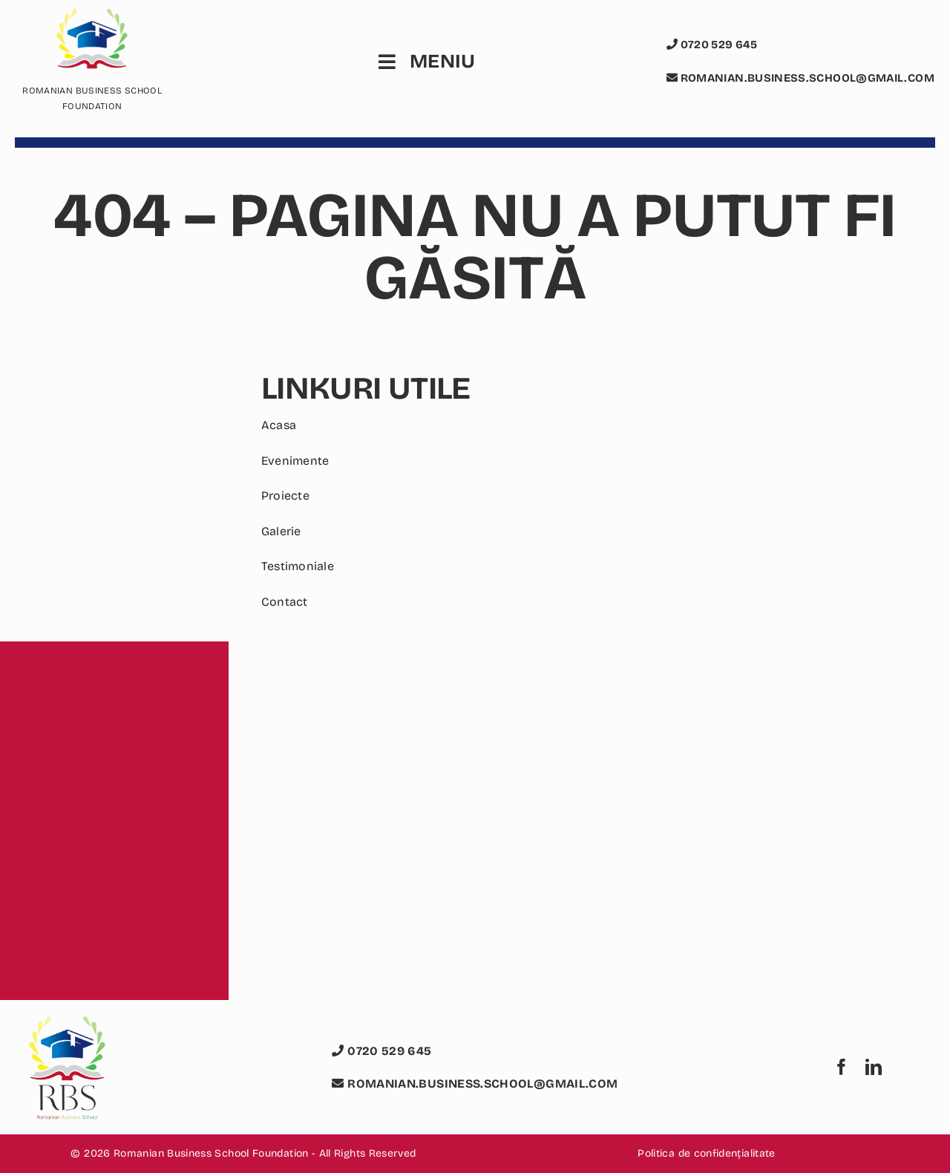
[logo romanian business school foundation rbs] (67, 1024)
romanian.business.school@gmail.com (800, 78)
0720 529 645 (711, 44)
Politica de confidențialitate (706, 1153)
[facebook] (841, 1067)
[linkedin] (873, 1067)
